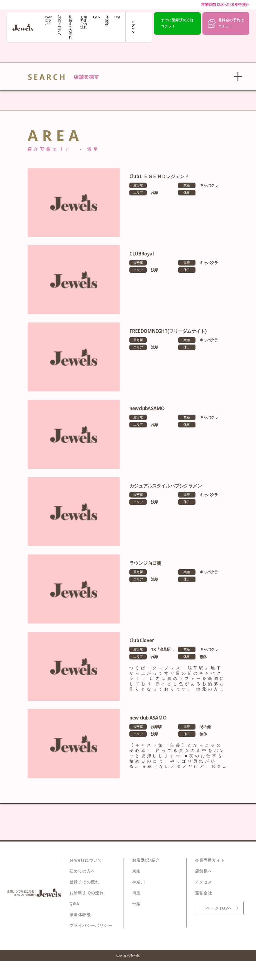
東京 (136, 871)
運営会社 (203, 893)
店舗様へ (203, 871)
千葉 (136, 904)
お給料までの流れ (83, 22)
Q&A (96, 17)
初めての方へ (59, 25)
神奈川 (138, 882)
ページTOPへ (219, 908)
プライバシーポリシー (90, 925)
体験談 (106, 20)
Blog (117, 17)
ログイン (133, 27)
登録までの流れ (70, 27)
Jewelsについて (48, 20)
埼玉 (136, 893)
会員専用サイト (210, 860)
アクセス (203, 882)
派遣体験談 (80, 915)
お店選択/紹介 (146, 860)
